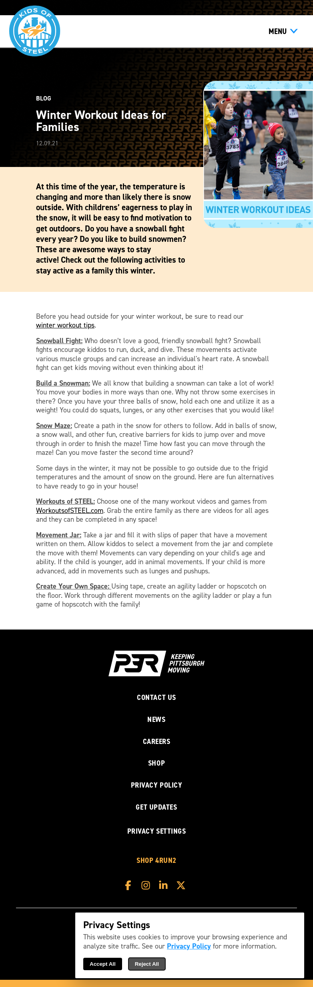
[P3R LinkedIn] (165, 885)
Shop (156, 763)
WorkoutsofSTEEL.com (69, 510)
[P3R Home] (156, 665)
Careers (157, 741)
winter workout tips (65, 325)
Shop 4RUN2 (156, 860)
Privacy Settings (156, 831)
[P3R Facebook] (130, 885)
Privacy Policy (157, 785)
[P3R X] (183, 885)
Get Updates (156, 807)
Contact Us (156, 697)
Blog (43, 98)
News (156, 719)
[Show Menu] (283, 31)
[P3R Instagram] (148, 885)
